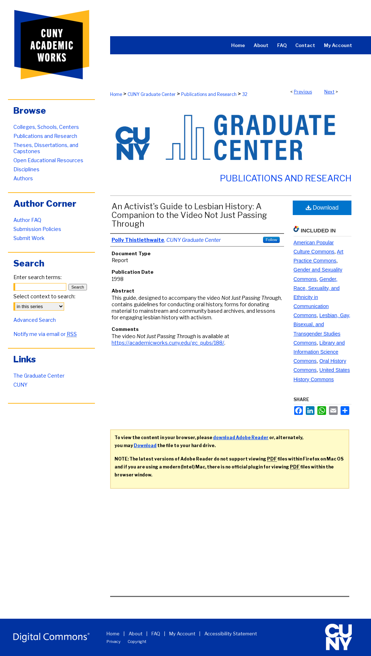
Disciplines (26, 169)
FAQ (155, 633)
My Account (182, 633)
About (135, 633)
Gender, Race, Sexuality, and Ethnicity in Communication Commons (316, 297)
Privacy (114, 641)
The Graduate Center (38, 376)
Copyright (137, 641)
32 (244, 94)
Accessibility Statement (230, 633)
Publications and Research (209, 94)
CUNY (20, 385)
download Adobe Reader (240, 437)
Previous (303, 91)
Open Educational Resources (48, 160)
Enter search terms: (37, 277)
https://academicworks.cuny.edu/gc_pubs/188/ (168, 343)
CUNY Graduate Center (152, 94)
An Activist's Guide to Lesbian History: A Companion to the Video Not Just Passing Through (189, 215)
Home (116, 94)
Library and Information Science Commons (319, 352)
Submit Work (29, 238)
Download (322, 208)
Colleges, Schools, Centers (46, 127)
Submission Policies (37, 229)
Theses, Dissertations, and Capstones (45, 148)
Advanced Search (34, 320)
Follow (271, 239)
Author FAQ (27, 220)
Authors (23, 178)
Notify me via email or (45, 334)
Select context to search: (44, 296)
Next (329, 91)
